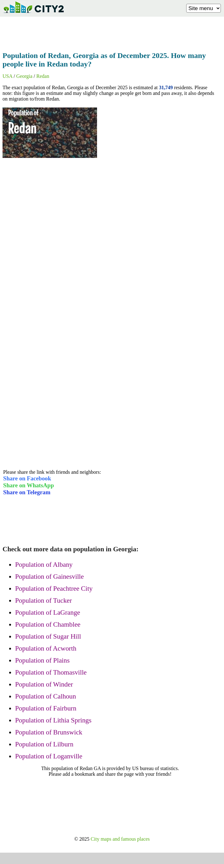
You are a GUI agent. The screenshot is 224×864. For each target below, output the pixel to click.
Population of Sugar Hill (48, 636)
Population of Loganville (48, 756)
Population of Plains (42, 660)
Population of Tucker (43, 600)
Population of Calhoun (45, 696)
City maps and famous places (120, 839)
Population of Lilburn (44, 744)
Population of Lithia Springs (53, 720)
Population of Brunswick (48, 732)
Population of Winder (44, 684)
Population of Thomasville (51, 672)
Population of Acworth (45, 648)
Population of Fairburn (45, 708)
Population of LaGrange (47, 612)
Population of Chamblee (47, 624)
